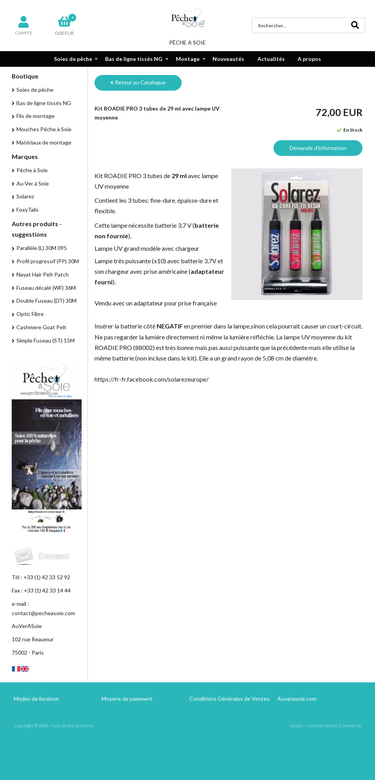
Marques (25, 156)
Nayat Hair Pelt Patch (42, 274)
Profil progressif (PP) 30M (47, 261)
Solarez (25, 196)
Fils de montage (35, 115)
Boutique (25, 76)
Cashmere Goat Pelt (41, 327)
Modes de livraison (36, 698)
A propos (309, 58)
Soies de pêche (73, 58)
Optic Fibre (30, 314)
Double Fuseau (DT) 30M (46, 300)
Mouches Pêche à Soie (43, 129)
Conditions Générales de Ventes (229, 698)
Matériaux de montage (43, 142)
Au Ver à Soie (32, 183)
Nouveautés (228, 58)
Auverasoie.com (296, 698)
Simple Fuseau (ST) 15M (45, 340)
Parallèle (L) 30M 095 (41, 248)
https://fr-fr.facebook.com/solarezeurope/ (152, 379)
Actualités (271, 58)
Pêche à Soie (32, 170)
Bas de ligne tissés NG (133, 58)
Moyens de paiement (127, 698)
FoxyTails (27, 209)
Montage (188, 58)
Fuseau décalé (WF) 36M (46, 287)
